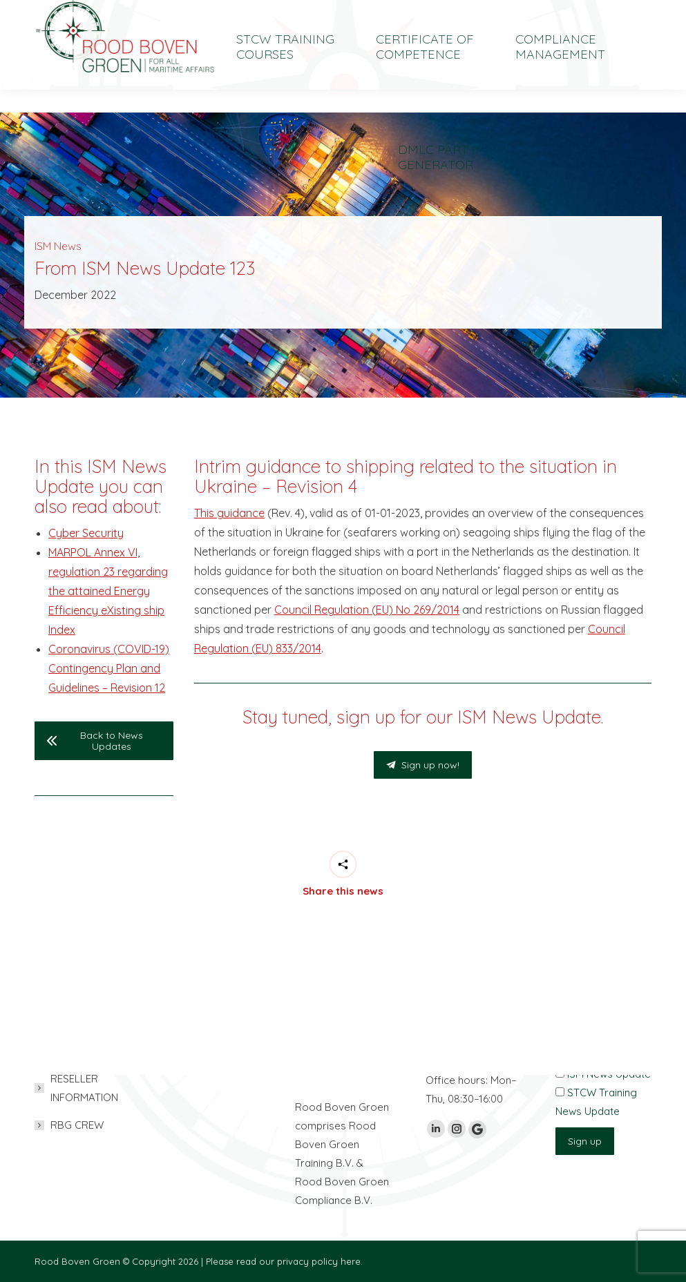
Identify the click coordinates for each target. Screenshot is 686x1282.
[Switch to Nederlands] (545, 11)
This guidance (229, 513)
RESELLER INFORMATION (84, 1088)
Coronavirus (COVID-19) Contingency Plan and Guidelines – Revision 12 (108, 668)
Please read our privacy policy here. (284, 1261)
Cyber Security (86, 533)
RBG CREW (77, 1125)
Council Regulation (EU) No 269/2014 (366, 609)
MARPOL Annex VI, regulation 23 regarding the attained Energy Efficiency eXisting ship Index (108, 591)
